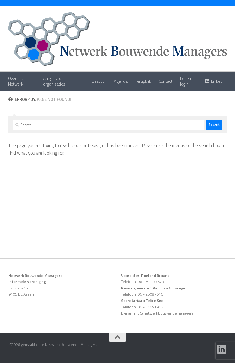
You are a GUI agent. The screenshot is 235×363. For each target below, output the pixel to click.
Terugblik (143, 81)
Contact (165, 81)
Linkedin (218, 81)
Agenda (121, 81)
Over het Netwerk (15, 81)
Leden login (185, 81)
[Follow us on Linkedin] (222, 349)
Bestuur (99, 81)
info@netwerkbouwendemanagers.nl (165, 313)
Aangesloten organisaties (54, 81)
